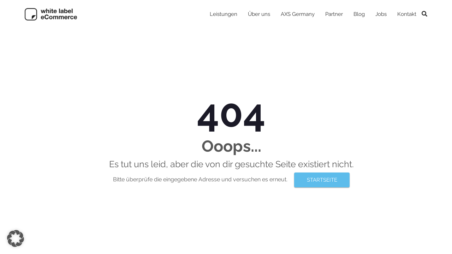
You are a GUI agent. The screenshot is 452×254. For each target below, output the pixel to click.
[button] (15, 238)
